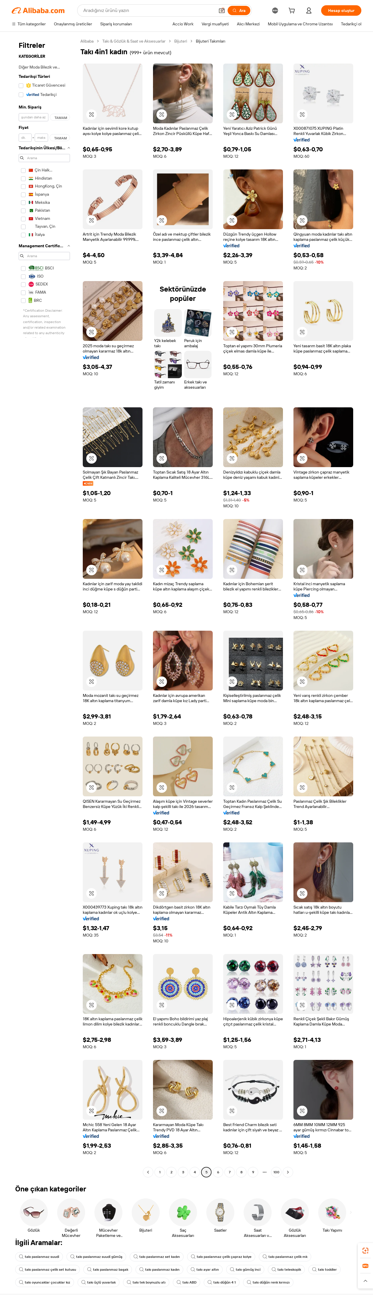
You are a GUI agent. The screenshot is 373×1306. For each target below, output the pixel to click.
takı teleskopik (286, 1269)
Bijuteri (180, 41)
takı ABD (186, 1282)
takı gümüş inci (245, 1269)
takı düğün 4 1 (221, 1282)
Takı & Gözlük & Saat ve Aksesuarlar (134, 41)
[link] (365, 1250)
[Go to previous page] (148, 1172)
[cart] (292, 11)
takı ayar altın (205, 1269)
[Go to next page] (288, 1172)
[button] (221, 10)
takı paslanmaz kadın (159, 1269)
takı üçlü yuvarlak (98, 1282)
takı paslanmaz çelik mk (285, 1256)
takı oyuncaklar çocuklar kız (44, 1282)
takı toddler (324, 1269)
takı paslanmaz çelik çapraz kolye (221, 1256)
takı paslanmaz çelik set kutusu (47, 1269)
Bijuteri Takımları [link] (210, 41)
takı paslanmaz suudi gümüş (96, 1256)
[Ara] (239, 10)
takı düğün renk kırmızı (268, 1282)
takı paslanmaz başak (107, 1269)
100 (276, 1172)
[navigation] (44, 607)
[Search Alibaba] (148, 10)
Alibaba (87, 41)
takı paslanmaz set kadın (156, 1256)
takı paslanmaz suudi (39, 1256)
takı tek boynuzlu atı (146, 1282)
